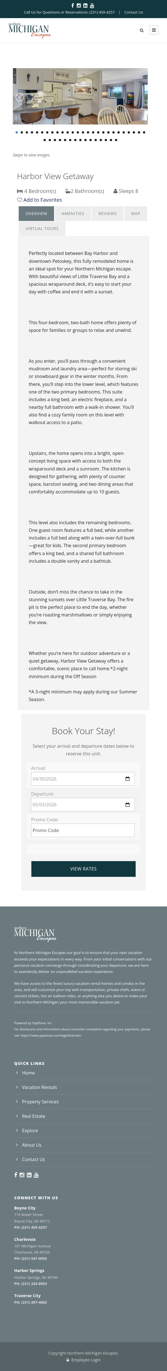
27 (45, 140)
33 (75, 140)
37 (96, 140)
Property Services (40, 1102)
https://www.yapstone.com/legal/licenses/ (51, 1035)
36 (90, 140)
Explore (30, 1130)
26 (144, 132)
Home (28, 1073)
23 (129, 132)
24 (134, 132)
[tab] (36, 213)
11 (68, 132)
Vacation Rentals (39, 1087)
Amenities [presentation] (73, 213)
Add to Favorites (42, 199)
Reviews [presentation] (108, 213)
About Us (32, 1145)
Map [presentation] (135, 213)
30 (60, 140)
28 (50, 140)
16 (93, 132)
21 (118, 132)
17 (98, 132)
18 (103, 132)
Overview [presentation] (36, 213)
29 (55, 140)
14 (83, 132)
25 (139, 132)
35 (85, 140)
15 (88, 132)
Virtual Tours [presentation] (42, 228)
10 (62, 132)
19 (108, 132)
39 (106, 140)
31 (65, 140)
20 (113, 132)
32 (70, 140)
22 (124, 132)
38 (101, 140)
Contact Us (134, 12)
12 (73, 132)
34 (80, 140)
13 (78, 132)
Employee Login (84, 1360)
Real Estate (33, 1116)
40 (111, 140)
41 (116, 140)
